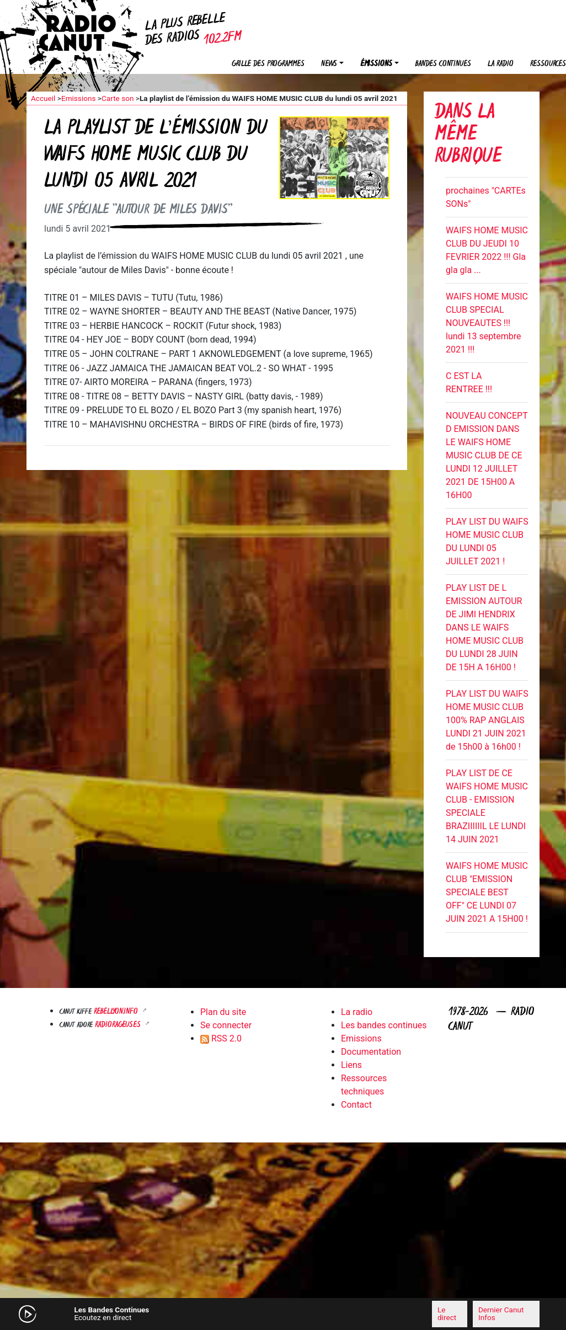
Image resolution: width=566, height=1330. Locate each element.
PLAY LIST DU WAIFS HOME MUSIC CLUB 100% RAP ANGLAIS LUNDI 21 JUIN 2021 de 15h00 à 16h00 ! (487, 720)
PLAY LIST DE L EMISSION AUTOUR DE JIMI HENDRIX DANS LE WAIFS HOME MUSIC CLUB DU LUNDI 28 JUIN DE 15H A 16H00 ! (485, 627)
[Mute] (173, 1313)
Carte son (118, 98)
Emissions (78, 98)
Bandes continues (443, 64)
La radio (501, 64)
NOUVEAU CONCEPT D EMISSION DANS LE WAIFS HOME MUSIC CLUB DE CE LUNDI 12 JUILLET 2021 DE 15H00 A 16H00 (486, 455)
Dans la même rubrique (468, 135)
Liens (351, 1065)
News (329, 64)
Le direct (446, 1313)
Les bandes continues (383, 1025)
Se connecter (226, 1025)
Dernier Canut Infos (501, 1313)
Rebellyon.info (117, 1012)
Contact (356, 1104)
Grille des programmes (268, 64)
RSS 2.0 (221, 1038)
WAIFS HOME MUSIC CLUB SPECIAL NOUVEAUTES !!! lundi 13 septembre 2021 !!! (487, 323)
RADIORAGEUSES (119, 1025)
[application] (283, 1314)
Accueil (43, 98)
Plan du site (223, 1012)
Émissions (376, 64)
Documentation (371, 1051)
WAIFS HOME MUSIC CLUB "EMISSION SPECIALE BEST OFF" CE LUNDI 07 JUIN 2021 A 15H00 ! (487, 892)
